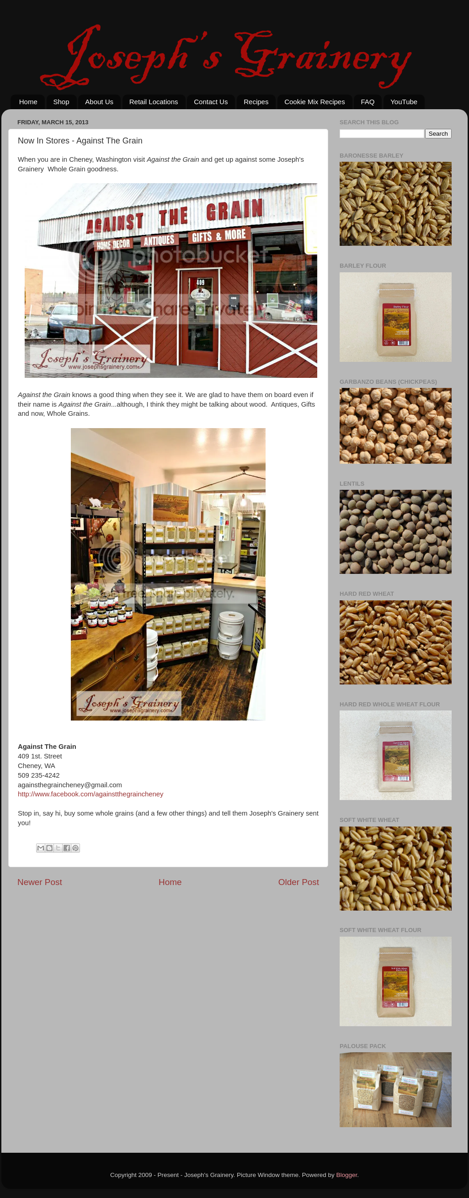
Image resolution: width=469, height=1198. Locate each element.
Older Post (298, 882)
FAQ (367, 102)
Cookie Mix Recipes (314, 102)
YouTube (403, 102)
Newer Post (39, 882)
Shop (61, 102)
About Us (99, 102)
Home (28, 102)
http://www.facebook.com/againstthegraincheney (91, 794)
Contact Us (211, 102)
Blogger (346, 1174)
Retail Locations (153, 102)
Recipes (256, 102)
